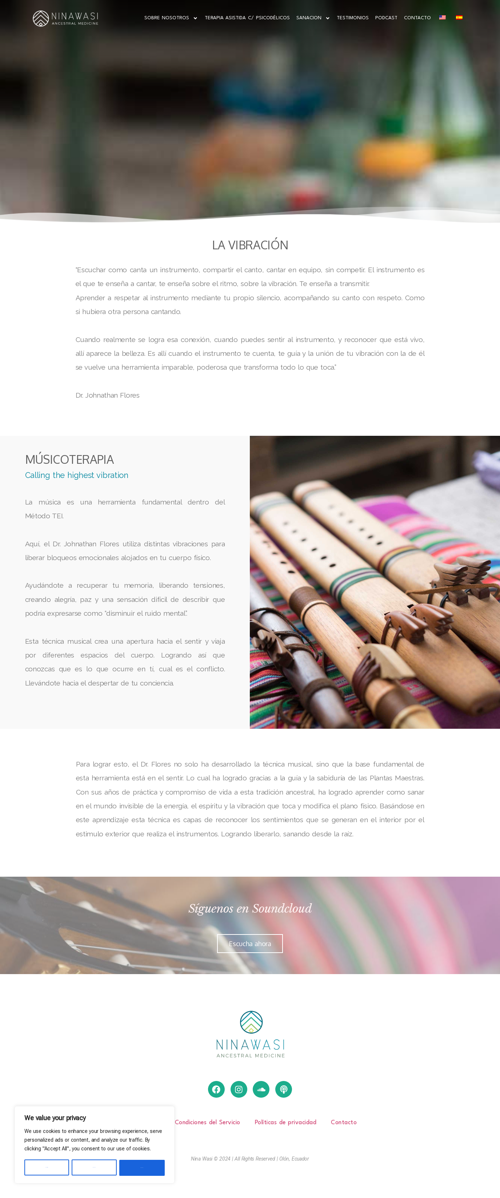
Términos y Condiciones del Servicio (191, 1123)
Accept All (142, 1167)
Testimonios (353, 18)
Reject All (94, 1167)
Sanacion (313, 18)
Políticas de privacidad (286, 1123)
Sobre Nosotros (171, 18)
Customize (46, 1167)
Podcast (386, 18)
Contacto (417, 18)
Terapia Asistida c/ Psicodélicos (247, 18)
